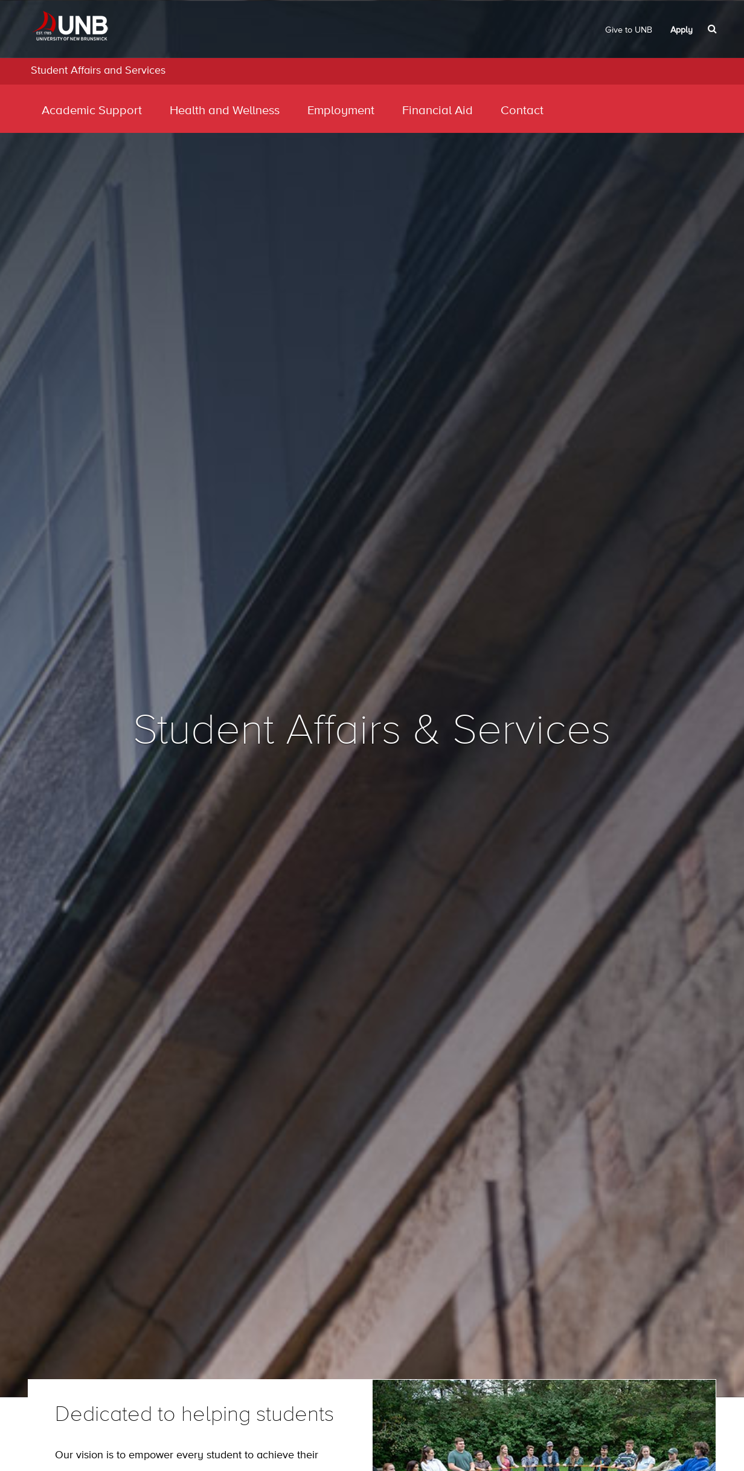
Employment (340, 111)
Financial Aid (437, 111)
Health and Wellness (225, 111)
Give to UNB (628, 30)
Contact (522, 111)
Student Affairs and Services (98, 70)
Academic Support (92, 111)
